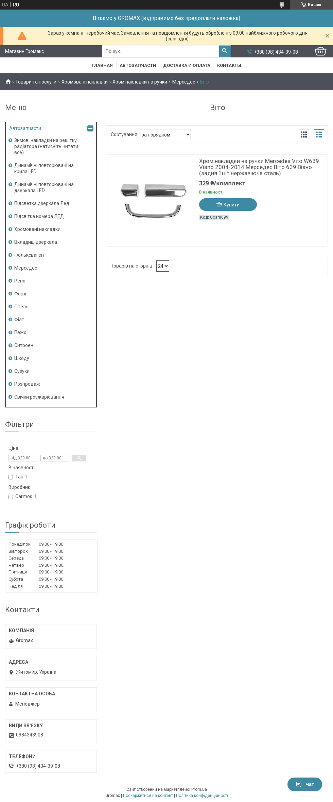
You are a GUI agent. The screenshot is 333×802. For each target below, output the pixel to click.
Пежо (20, 332)
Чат (305, 784)
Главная (102, 65)
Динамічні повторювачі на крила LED (44, 168)
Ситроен (23, 345)
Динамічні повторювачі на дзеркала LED (44, 187)
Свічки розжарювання (39, 397)
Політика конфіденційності (202, 795)
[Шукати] (225, 51)
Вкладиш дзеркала (35, 242)
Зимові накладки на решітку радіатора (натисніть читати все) (46, 146)
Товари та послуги (35, 82)
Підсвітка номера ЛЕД (39, 216)
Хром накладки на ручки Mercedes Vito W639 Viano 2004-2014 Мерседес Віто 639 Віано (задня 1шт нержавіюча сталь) (259, 167)
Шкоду (21, 358)
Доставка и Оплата (186, 65)
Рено (19, 281)
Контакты (229, 65)
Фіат (19, 319)
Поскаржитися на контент (148, 795)
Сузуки (22, 371)
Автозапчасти (138, 65)
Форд (20, 293)
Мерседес (183, 82)
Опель (21, 306)
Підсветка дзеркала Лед (41, 203)
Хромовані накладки (85, 82)
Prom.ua (199, 789)
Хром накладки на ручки (139, 82)
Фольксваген (29, 255)
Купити (232, 204)
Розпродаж (27, 384)
